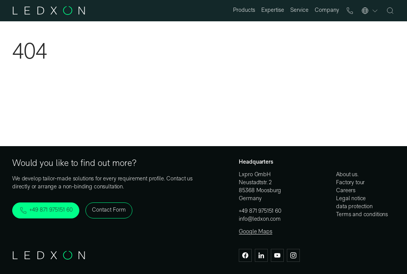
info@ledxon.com (260, 219)
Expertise (272, 10)
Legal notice (351, 199)
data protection (354, 207)
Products (244, 10)
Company (327, 10)
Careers (346, 191)
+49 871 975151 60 (260, 211)
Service (299, 10)
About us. (347, 175)
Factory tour (350, 183)
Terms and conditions (362, 215)
